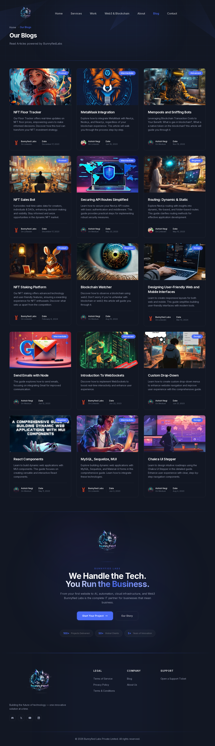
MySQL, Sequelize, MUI (99, 459)
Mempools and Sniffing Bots (169, 112)
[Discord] (12, 718)
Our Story (127, 615)
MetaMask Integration (98, 112)
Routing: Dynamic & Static (168, 200)
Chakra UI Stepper (162, 459)
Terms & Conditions (104, 690)
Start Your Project (95, 615)
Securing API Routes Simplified (104, 200)
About (141, 13)
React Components (28, 459)
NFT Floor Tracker (27, 112)
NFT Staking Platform (30, 287)
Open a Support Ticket (173, 678)
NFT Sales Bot (24, 200)
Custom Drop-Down (163, 375)
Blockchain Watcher (96, 287)
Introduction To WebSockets (102, 375)
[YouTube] (30, 718)
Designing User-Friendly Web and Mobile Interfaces (173, 289)
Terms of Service (103, 678)
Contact (172, 13)
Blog (156, 13)
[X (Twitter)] (21, 718)
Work (93, 13)
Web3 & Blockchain (117, 13)
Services (76, 13)
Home (59, 13)
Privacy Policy (101, 684)
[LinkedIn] (39, 718)
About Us (132, 684)
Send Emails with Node (31, 375)
